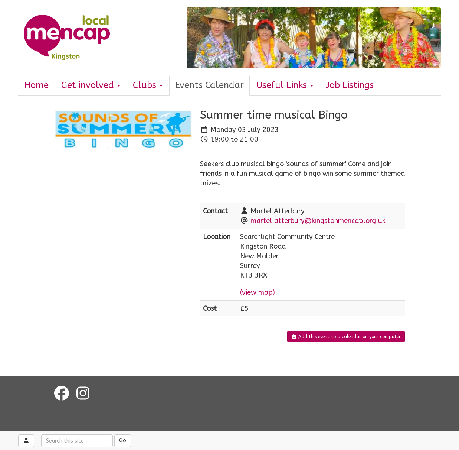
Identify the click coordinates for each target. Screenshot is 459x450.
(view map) (257, 292)
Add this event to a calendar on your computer (346, 336)
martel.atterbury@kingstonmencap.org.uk (318, 221)
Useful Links (284, 85)
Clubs (148, 85)
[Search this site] (77, 440)
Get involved (90, 85)
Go (122, 440)
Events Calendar (209, 85)
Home (36, 85)
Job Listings (350, 85)
